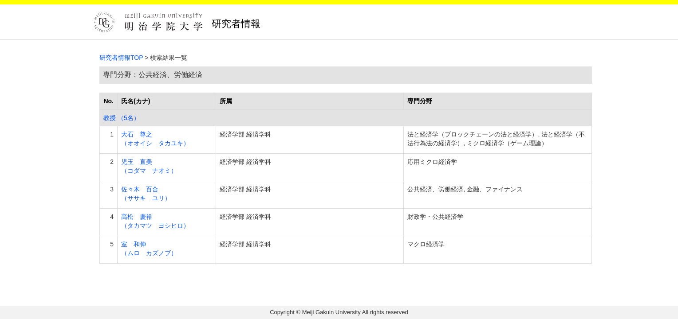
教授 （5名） (121, 117)
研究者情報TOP (121, 57)
